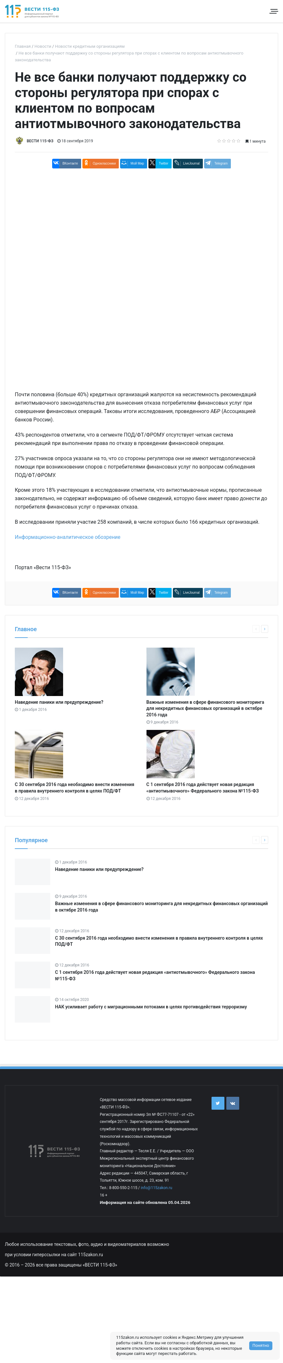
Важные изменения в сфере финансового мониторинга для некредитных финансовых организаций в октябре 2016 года (205, 708)
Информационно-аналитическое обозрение (67, 537)
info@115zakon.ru (156, 1188)
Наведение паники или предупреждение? (59, 702)
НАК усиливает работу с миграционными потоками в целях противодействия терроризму (151, 1006)
